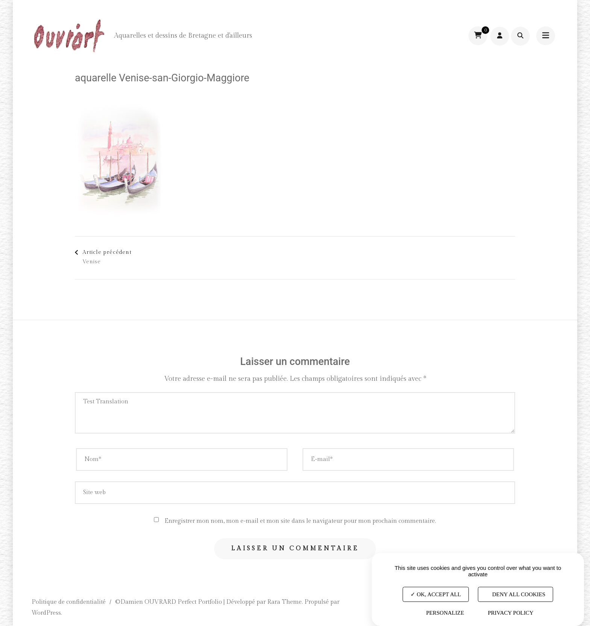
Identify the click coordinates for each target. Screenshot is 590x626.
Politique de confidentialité (69, 602)
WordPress (46, 613)
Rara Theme (284, 602)
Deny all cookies (515, 594)
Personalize (445, 613)
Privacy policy (510, 613)
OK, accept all (436, 594)
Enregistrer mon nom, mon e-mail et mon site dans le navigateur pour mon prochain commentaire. (300, 521)
